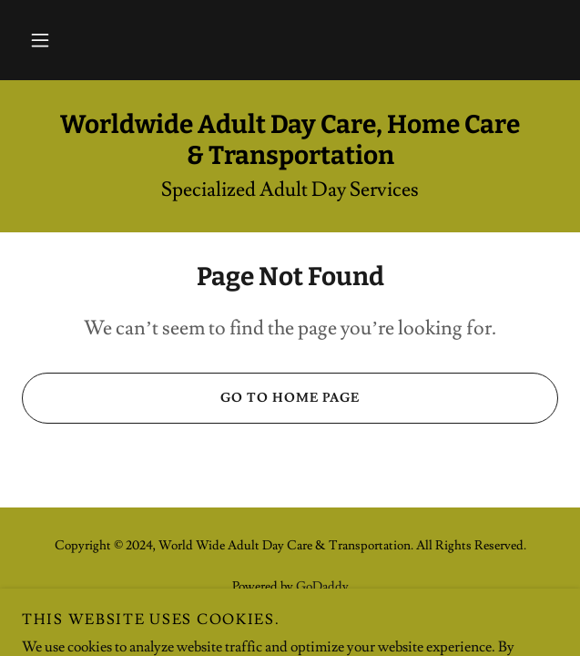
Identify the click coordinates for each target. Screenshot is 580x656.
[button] (40, 40)
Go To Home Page (191, 398)
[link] (290, 139)
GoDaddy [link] (322, 587)
